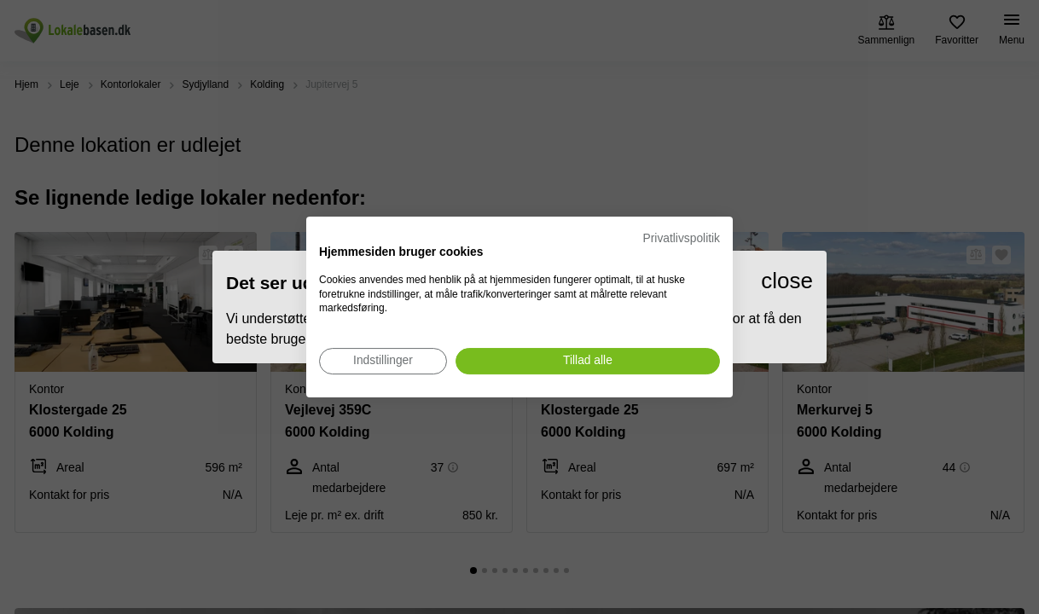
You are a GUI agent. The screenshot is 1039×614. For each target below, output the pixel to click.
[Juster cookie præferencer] (383, 361)
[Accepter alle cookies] (588, 361)
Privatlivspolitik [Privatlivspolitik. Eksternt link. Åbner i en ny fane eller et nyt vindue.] (681, 238)
